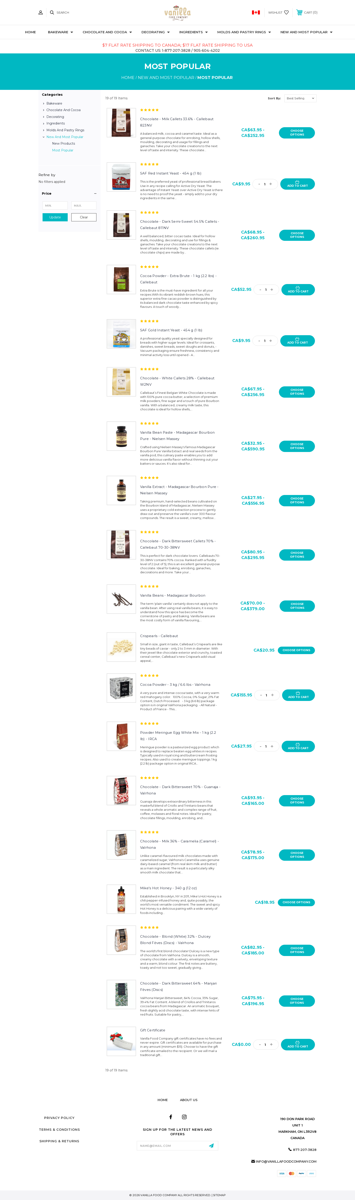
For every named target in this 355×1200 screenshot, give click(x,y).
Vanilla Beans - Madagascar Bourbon (173, 595)
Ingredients (193, 32)
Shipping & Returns (59, 1141)
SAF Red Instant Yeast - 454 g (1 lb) (170, 173)
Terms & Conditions (59, 1130)
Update (55, 217)
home (163, 1100)
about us (188, 1100)
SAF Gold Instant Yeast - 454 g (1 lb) (171, 330)
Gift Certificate (152, 1030)
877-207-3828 (305, 1150)
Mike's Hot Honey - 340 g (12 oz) (168, 888)
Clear (84, 217)
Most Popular (62, 150)
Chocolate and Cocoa (107, 32)
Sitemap (219, 1195)
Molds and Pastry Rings (244, 32)
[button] (69, 193)
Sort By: (274, 98)
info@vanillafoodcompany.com (286, 1161)
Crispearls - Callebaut (159, 636)
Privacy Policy (59, 1118)
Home (30, 32)
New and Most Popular (307, 32)
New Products (63, 143)
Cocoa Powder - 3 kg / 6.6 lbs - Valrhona (175, 684)
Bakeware (60, 32)
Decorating (156, 32)
